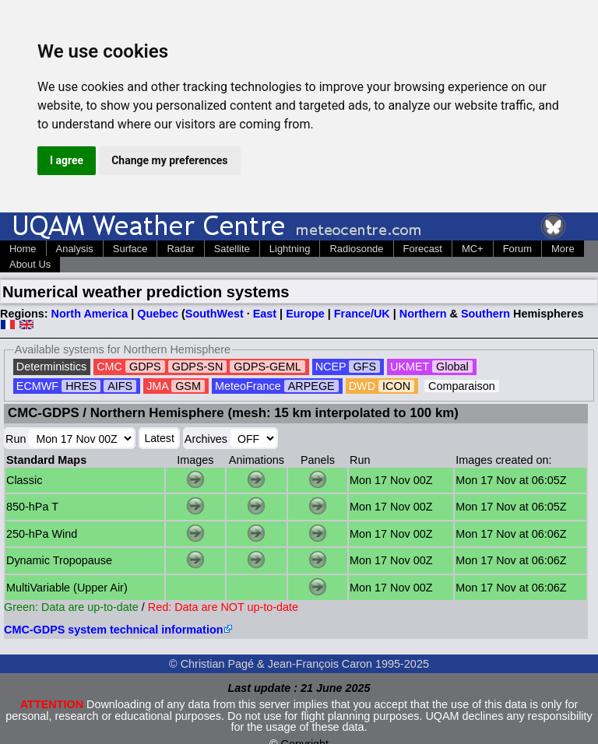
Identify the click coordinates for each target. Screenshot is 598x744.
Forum (517, 248)
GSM (188, 386)
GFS (364, 366)
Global (452, 366)
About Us (30, 264)
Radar (180, 248)
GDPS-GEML (267, 366)
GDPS (145, 366)
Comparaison (461, 386)
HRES (81, 386)
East (264, 313)
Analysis (74, 248)
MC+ (473, 248)
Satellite (232, 248)
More (563, 248)
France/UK (362, 313)
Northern (423, 313)
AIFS (119, 386)
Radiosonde (356, 248)
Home (23, 248)
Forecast (422, 248)
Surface (130, 248)
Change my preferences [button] (169, 160)
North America (89, 313)
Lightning (290, 248)
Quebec (157, 313)
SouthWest (214, 313)
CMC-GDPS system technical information (113, 629)
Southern (485, 313)
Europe (305, 313)
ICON (396, 386)
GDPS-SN (197, 366)
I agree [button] (66, 160)
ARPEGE (311, 386)
